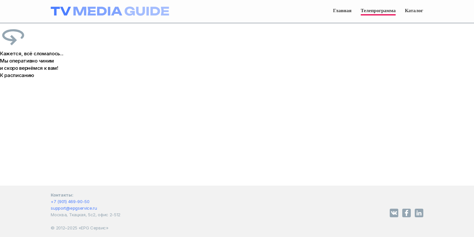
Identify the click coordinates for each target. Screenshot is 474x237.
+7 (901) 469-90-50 (70, 201)
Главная (342, 10)
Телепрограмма (378, 10)
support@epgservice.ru (74, 208)
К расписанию (17, 75)
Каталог (414, 10)
